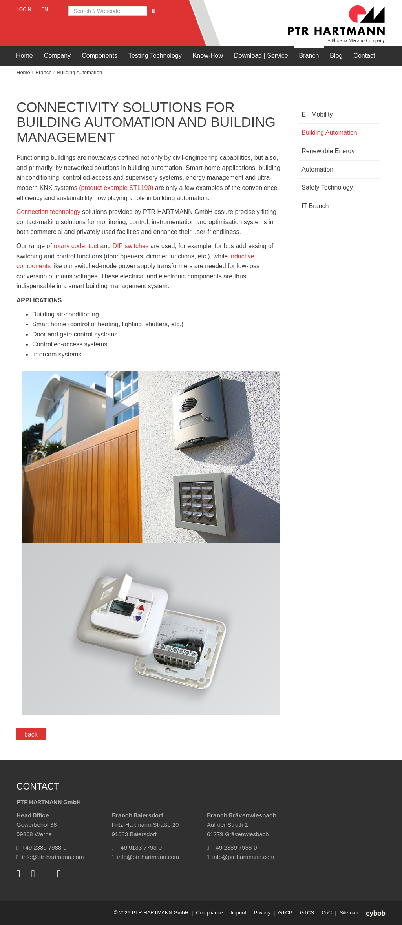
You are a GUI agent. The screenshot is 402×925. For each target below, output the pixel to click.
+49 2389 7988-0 (41, 847)
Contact (364, 55)
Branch (309, 55)
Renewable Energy (328, 151)
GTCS (307, 913)
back (31, 734)
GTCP (285, 913)
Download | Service (261, 55)
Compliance (209, 913)
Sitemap (349, 913)
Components (99, 55)
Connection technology (48, 211)
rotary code (69, 246)
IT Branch (315, 206)
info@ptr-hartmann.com (50, 857)
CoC (327, 913)
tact (94, 246)
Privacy (262, 913)
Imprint (238, 913)
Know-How (208, 55)
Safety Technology (327, 187)
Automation (317, 169)
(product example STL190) (116, 188)
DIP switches (130, 246)
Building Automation (79, 72)
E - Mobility (317, 114)
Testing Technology (155, 55)
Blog (336, 55)
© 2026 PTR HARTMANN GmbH (151, 913)
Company (57, 55)
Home (24, 55)
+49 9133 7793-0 (137, 847)
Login (23, 9)
